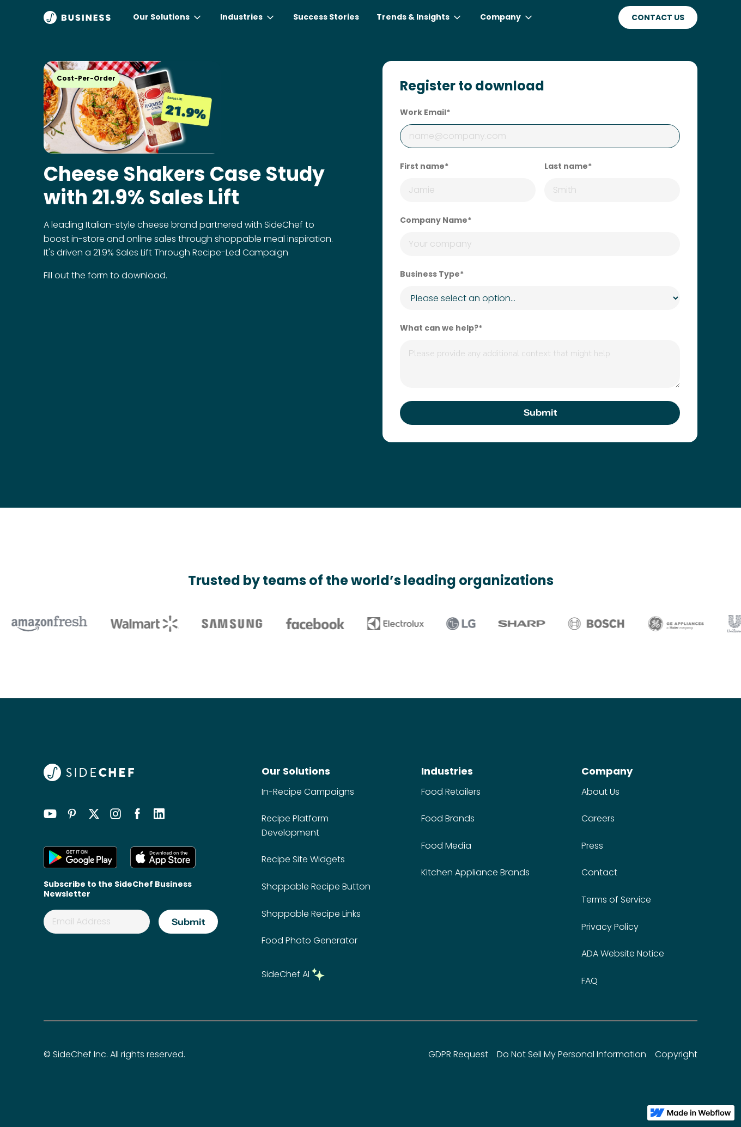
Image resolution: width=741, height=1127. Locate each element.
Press (592, 845)
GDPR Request (458, 1054)
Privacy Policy (610, 927)
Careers (598, 818)
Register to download (472, 86)
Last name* (568, 166)
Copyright (676, 1054)
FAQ (589, 980)
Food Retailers (451, 791)
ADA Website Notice (622, 953)
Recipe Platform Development (295, 825)
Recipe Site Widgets (303, 859)
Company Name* (435, 220)
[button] (167, 17)
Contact (599, 872)
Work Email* (425, 112)
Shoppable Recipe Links (311, 913)
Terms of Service (616, 899)
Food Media (446, 845)
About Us (600, 791)
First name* (424, 166)
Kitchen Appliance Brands (475, 872)
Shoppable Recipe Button (316, 886)
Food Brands (448, 818)
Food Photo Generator (309, 940)
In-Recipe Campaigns (308, 791)
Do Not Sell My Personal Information (571, 1054)
